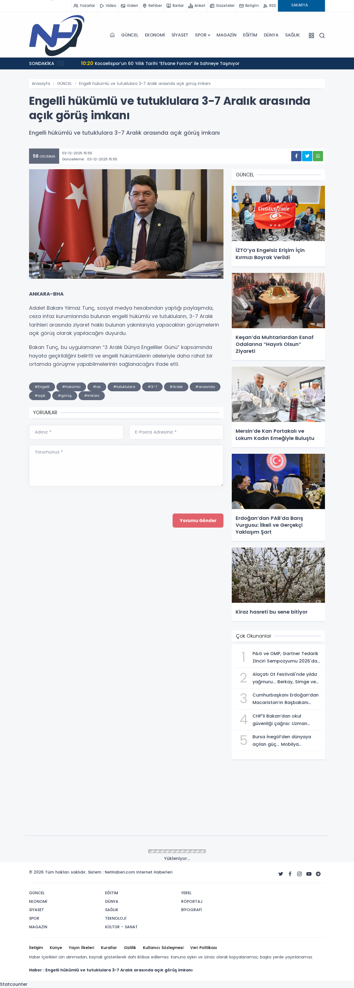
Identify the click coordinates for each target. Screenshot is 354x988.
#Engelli (42, 386)
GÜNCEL (129, 35)
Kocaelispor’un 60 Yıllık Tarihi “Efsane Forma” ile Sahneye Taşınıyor (163, 63)
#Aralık (176, 386)
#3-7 (152, 386)
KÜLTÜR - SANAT (121, 927)
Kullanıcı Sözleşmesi (163, 947)
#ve (97, 386)
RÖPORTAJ (191, 901)
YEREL (186, 893)
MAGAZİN (226, 35)
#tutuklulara (124, 386)
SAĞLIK (292, 35)
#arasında (205, 386)
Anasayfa (41, 83)
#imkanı (91, 395)
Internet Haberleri (154, 872)
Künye (56, 947)
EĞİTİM (250, 35)
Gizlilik (130, 947)
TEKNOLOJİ (115, 918)
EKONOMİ (155, 35)
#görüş (65, 395)
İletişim (36, 947)
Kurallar (109, 947)
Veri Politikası (203, 947)
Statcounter (13, 984)
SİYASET (180, 35)
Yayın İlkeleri (81, 947)
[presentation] (71, 566)
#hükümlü (71, 386)
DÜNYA (271, 35)
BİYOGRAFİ (191, 910)
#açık (40, 395)
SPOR (200, 35)
